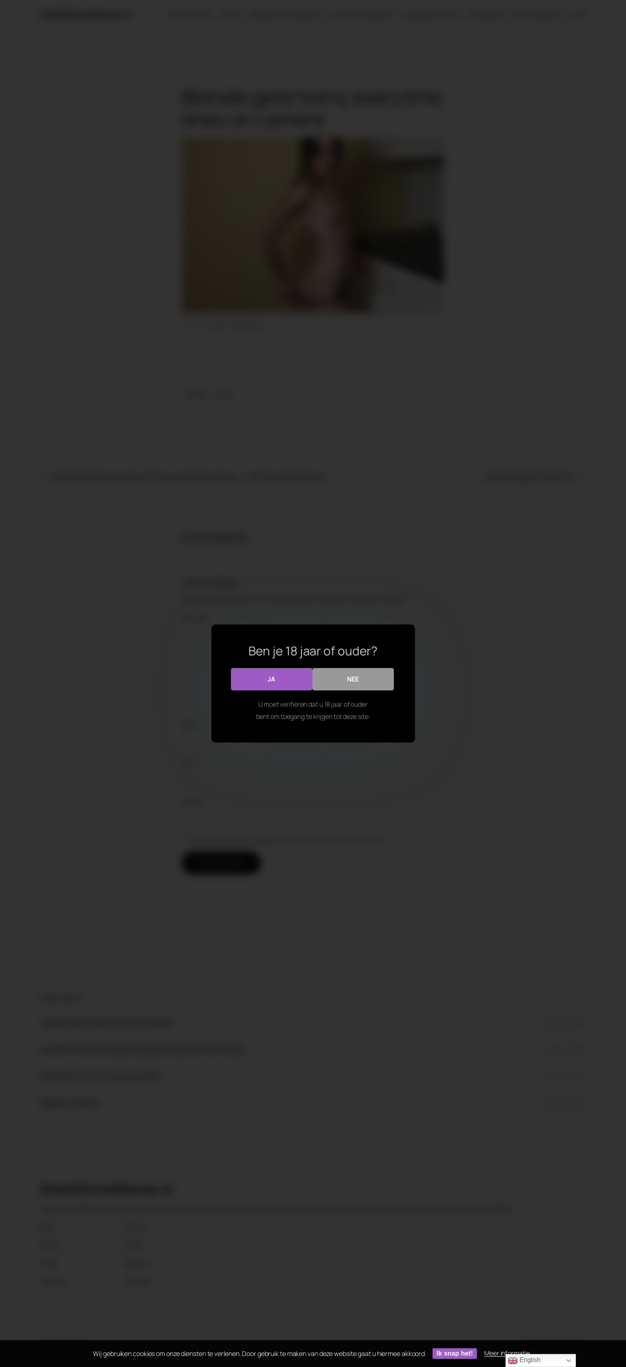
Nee (353, 679)
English (524, 1360)
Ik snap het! (455, 1353)
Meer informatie (507, 1353)
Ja (271, 679)
